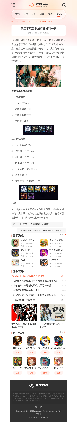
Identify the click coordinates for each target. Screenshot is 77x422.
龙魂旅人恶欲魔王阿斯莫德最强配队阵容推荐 (35, 280)
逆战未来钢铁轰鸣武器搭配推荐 (28, 276)
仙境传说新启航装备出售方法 (27, 290)
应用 (34, 14)
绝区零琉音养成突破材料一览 (40, 22)
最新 (42, 14)
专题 (50, 14)
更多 (61, 235)
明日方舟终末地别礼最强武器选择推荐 (31, 285)
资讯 (59, 14)
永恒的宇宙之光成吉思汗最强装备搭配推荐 (34, 295)
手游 (26, 14)
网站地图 (38, 407)
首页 (17, 14)
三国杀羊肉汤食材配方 (23, 300)
